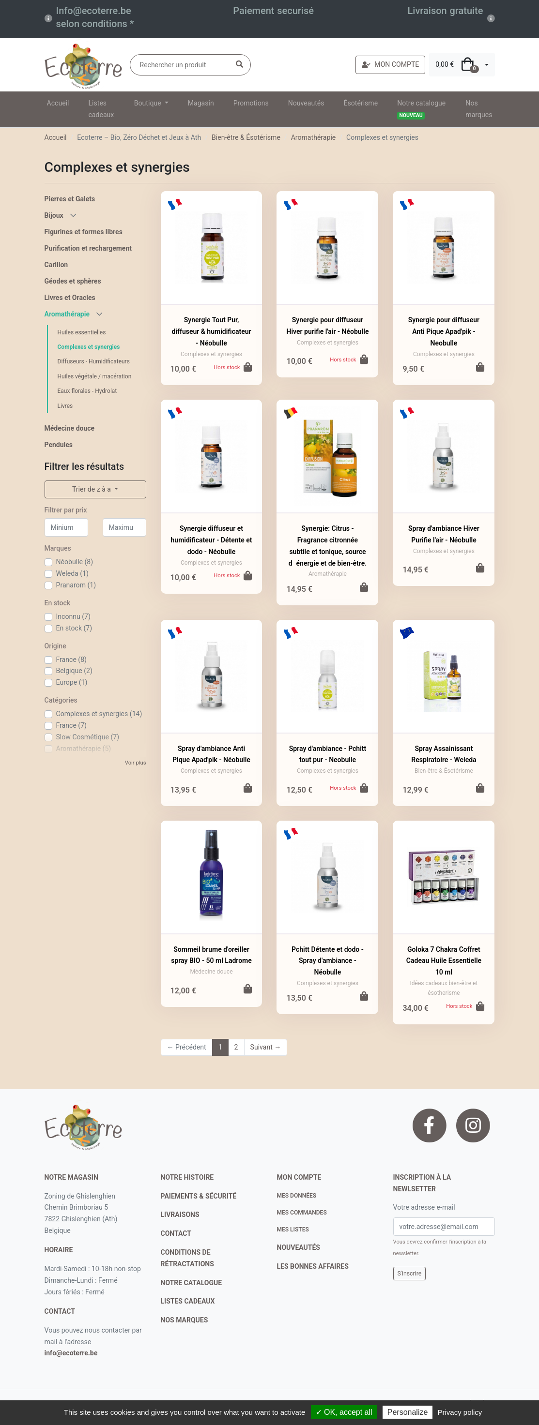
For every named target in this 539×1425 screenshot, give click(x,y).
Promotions (251, 103)
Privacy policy (460, 1412)
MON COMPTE (390, 64)
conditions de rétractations (187, 1258)
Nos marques (478, 109)
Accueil (58, 103)
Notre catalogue (421, 109)
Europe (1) (72, 682)
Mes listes (293, 1229)
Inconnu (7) (73, 616)
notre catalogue (191, 1283)
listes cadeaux (188, 1301)
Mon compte (299, 1177)
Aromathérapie (313, 137)
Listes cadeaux (101, 109)
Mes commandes (302, 1212)
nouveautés (298, 1247)
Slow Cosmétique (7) (88, 737)
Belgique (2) (74, 671)
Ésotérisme (361, 103)
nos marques (184, 1320)
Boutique (148, 103)
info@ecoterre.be (71, 1353)
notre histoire (187, 1177)
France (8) (71, 659)
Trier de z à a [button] (92, 489)
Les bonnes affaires (313, 1266)
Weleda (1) (72, 573)
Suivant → (265, 1047)
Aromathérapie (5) (83, 748)
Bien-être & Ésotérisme (246, 137)
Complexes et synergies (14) (99, 714)
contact (60, 1311)
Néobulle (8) (74, 562)
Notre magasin (71, 1177)
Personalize (407, 1412)
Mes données (297, 1195)
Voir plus (135, 763)
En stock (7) (74, 628)
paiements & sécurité (199, 1196)
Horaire (59, 1250)
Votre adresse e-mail (424, 1207)
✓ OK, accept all (344, 1412)
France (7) (71, 725)
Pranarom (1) (76, 585)
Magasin (201, 103)
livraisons (180, 1214)
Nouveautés (306, 103)
